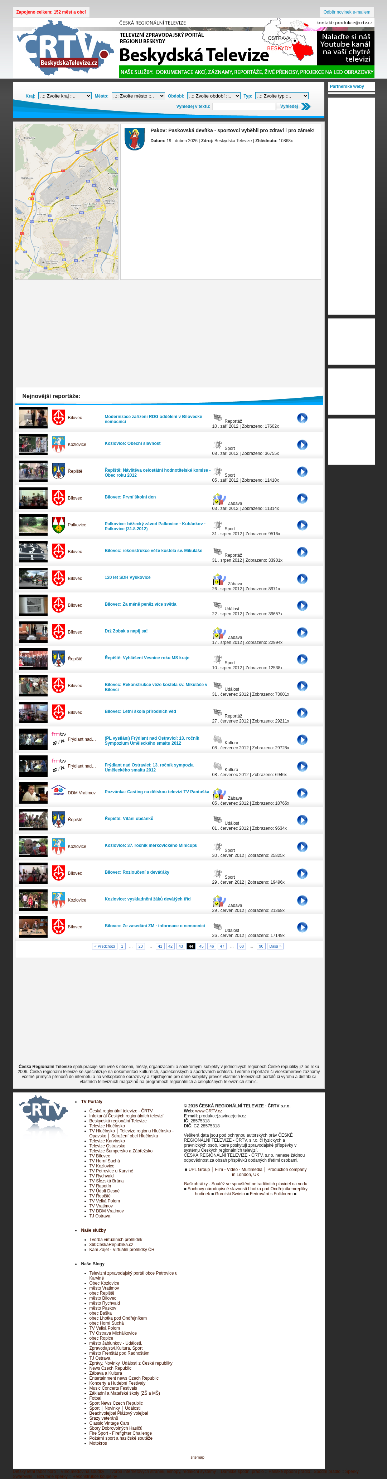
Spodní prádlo (327, 1471)
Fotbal (95, 1398)
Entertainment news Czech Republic (124, 1378)
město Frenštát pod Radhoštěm (120, 1353)
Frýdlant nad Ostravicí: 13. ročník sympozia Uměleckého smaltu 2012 (149, 768)
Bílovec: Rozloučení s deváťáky (137, 872)
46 (212, 946)
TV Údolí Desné (105, 1190)
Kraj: (30, 96)
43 (181, 946)
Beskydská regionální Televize (118, 1120)
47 (222, 946)
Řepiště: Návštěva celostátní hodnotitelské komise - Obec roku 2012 (158, 473)
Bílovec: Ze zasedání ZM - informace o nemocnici (155, 925)
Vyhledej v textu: (193, 106)
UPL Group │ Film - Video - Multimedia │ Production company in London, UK (248, 1172)
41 (160, 946)
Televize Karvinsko (107, 1140)
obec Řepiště (102, 1293)
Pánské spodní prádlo (289, 1471)
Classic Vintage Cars (109, 1423)
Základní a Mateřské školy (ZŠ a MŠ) (125, 1393)
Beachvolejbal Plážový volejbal (119, 1413)
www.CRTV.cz (208, 1110)
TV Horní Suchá (105, 1160)
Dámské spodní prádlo (242, 1471)
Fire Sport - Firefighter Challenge (121, 1433)
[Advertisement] (169, 335)
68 (242, 946)
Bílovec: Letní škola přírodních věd (140, 711)
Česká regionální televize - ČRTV (121, 1110)
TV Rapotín (100, 1185)
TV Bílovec (100, 1155)
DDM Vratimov (82, 792)
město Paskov (103, 1308)
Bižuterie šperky (52, 1476)
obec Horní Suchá (107, 1323)
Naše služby (93, 1230)
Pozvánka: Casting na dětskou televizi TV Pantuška (157, 791)
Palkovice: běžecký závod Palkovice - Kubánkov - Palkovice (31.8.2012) (155, 526)
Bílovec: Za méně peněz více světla (140, 604)
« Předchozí (105, 946)
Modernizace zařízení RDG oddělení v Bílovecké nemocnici (153, 419)
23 (141, 946)
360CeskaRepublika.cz (112, 1244)
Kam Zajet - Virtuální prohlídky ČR (122, 1249)
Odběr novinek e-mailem (347, 12)
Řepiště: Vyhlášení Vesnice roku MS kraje (147, 657)
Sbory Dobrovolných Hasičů (116, 1428)
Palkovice (77, 524)
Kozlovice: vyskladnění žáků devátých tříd (148, 899)
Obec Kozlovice (104, 1283)
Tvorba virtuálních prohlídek (116, 1239)
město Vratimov (104, 1288)
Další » (275, 946)
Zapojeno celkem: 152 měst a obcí (51, 12)
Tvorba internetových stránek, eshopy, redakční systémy (162, 1471)
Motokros (98, 1443)
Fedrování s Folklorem (271, 1193)
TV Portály (91, 1101)
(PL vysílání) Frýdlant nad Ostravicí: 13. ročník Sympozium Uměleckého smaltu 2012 (152, 741)
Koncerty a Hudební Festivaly (118, 1383)
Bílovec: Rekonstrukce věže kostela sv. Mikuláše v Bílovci (156, 687)
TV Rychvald (102, 1175)
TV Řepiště (100, 1195)
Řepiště (75, 471)
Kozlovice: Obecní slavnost (133, 443)
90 (261, 946)
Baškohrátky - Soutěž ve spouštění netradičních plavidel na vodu (245, 1183)
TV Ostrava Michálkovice (113, 1333)
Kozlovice (77, 444)
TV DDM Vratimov (107, 1211)
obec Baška (101, 1313)
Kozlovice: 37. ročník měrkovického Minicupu (151, 845)
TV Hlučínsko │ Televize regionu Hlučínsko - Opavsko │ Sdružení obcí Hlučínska (132, 1133)
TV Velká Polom (105, 1200)
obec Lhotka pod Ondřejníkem (118, 1318)
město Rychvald (105, 1303)
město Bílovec (103, 1298)
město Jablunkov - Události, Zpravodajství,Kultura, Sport (116, 1346)
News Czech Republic (110, 1368)
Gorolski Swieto (230, 1193)
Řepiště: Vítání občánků (129, 818)
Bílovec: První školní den (130, 497)
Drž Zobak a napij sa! (126, 631)
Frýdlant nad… (82, 739)
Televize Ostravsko (108, 1145)
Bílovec (75, 417)
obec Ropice (101, 1338)
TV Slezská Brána (107, 1180)
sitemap (197, 1457)
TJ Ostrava (100, 1216)
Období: (176, 96)
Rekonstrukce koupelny (94, 1476)
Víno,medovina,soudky (82, 1471)
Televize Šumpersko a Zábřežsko (121, 1150)
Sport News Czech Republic (116, 1403)
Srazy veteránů (104, 1418)
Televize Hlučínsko (107, 1125)
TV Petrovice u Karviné (112, 1170)
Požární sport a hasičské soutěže (121, 1438)
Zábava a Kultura (106, 1373)
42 (170, 946)
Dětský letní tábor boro (34, 1471)
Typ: (248, 96)
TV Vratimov (101, 1205)
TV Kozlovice (102, 1165)
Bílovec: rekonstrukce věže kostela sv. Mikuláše (154, 550)
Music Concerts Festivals (113, 1388)
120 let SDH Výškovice (128, 577)
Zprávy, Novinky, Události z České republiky (131, 1363)
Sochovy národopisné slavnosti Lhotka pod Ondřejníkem (241, 1188)
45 (201, 946)
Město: (102, 96)
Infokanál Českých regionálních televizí (127, 1115)
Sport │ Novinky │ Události (115, 1408)
